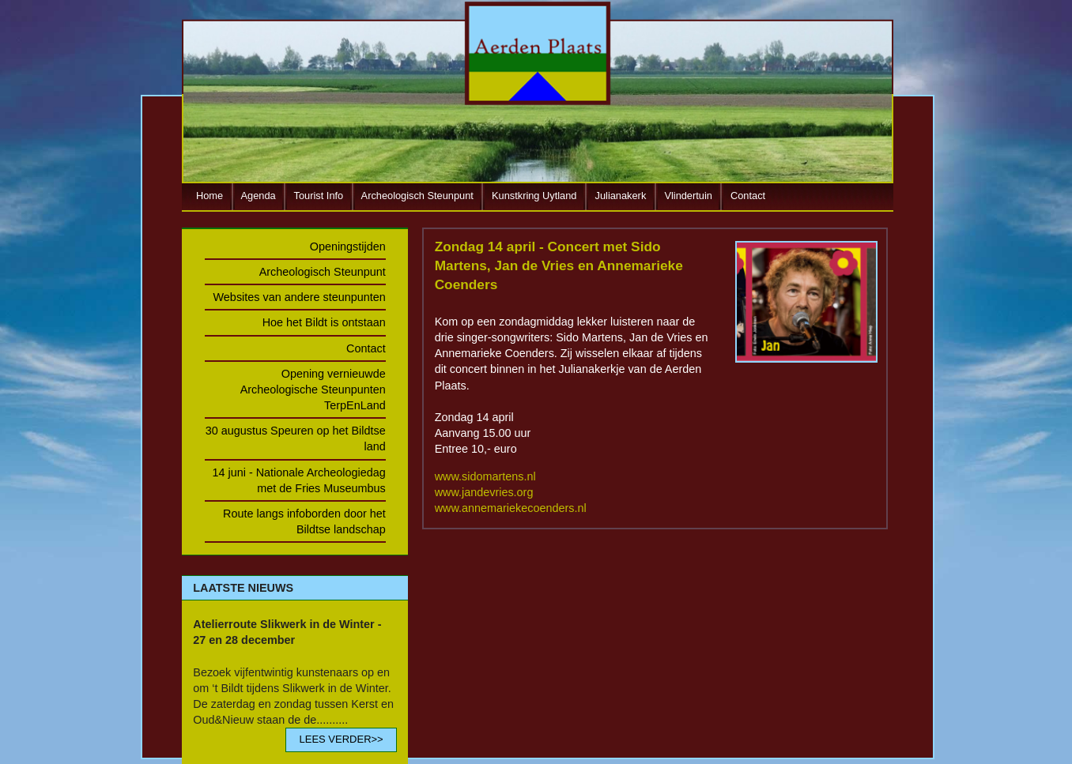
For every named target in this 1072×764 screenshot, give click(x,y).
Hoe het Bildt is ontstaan (324, 322)
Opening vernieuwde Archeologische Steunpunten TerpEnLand (313, 389)
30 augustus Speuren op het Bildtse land (296, 438)
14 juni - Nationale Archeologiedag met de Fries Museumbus (298, 480)
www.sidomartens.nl (485, 476)
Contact (747, 195)
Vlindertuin (688, 195)
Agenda (258, 195)
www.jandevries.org (484, 492)
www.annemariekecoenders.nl (511, 508)
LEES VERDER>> (341, 739)
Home (209, 195)
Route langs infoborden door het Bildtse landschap (304, 521)
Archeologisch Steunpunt (417, 195)
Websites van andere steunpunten (299, 297)
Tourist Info (319, 195)
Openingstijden (348, 246)
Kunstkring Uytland (534, 195)
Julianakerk (621, 195)
